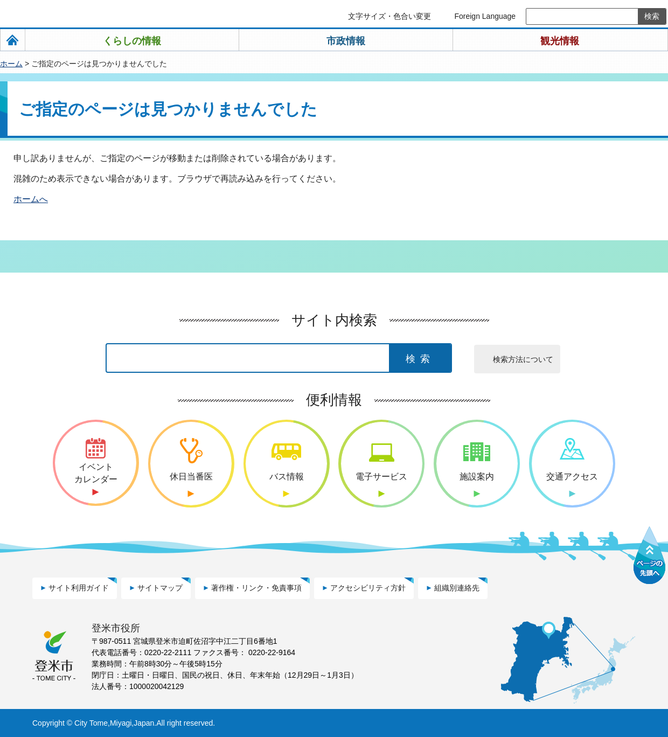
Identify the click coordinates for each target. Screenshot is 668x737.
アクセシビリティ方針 (368, 587)
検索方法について (523, 359)
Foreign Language (485, 16)
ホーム (11, 63)
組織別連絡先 (456, 587)
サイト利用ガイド (78, 587)
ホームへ (30, 199)
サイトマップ (160, 587)
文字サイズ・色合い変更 (389, 16)
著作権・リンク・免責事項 (256, 587)
